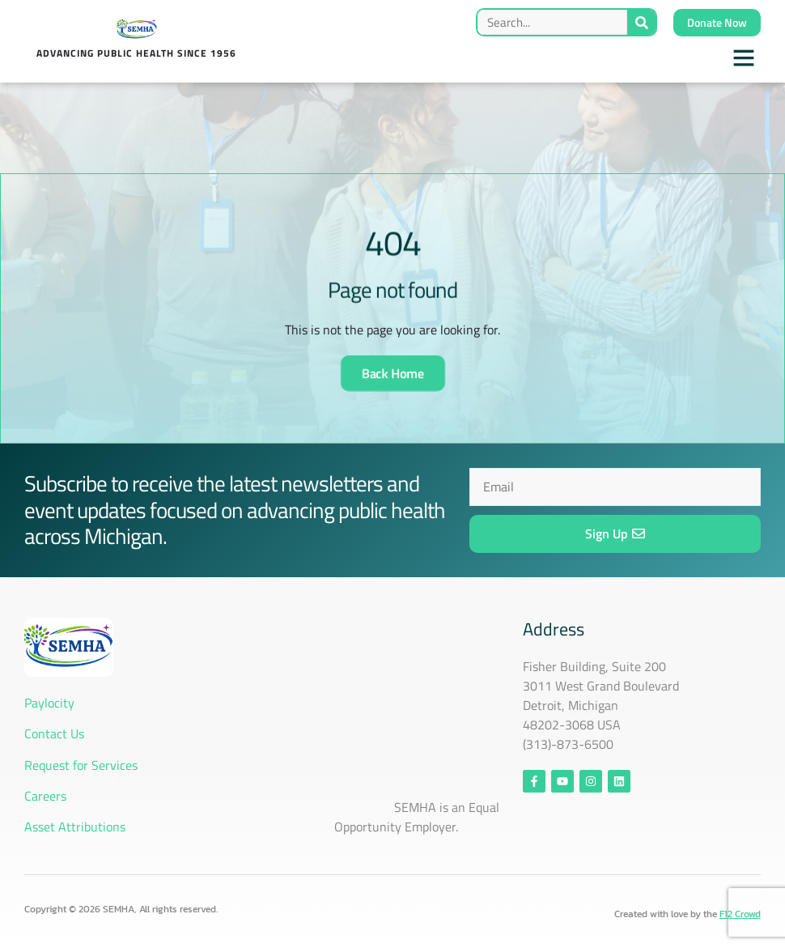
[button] (744, 57)
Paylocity (49, 702)
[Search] (641, 22)
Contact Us (55, 733)
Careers (45, 796)
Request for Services (81, 765)
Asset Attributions (74, 826)
